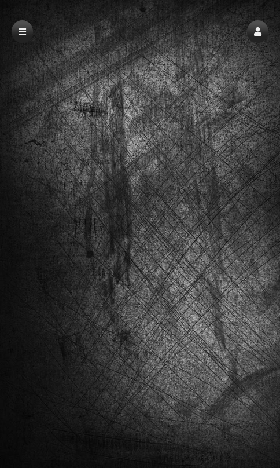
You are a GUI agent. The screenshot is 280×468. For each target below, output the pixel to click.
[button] (257, 31)
